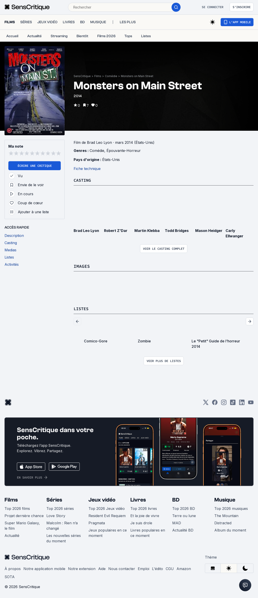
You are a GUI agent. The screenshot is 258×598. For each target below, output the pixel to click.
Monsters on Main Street (137, 76)
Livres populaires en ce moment (147, 532)
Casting (83, 180)
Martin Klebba (147, 230)
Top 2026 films (17, 508)
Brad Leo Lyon (86, 230)
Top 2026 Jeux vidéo (106, 508)
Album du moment (230, 529)
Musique (224, 499)
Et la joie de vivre (144, 515)
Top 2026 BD (183, 508)
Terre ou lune (184, 515)
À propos (13, 568)
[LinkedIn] (241, 403)
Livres (138, 499)
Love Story (55, 515)
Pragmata (96, 522)
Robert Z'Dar (115, 230)
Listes (82, 308)
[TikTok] (232, 403)
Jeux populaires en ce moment (107, 532)
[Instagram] (223, 403)
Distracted (222, 522)
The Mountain (226, 515)
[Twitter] (205, 403)
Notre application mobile (44, 568)
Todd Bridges (177, 230)
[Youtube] (250, 403)
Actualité (12, 535)
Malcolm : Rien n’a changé (62, 525)
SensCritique (82, 76)
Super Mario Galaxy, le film (22, 525)
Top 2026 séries (60, 508)
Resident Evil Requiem (107, 515)
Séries (54, 499)
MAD (176, 522)
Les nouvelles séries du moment (63, 538)
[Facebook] (214, 403)
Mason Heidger (208, 230)
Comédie (111, 76)
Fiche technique (87, 168)
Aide (102, 568)
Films (97, 76)
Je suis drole (141, 522)
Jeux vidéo (101, 499)
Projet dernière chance (24, 515)
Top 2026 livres (143, 508)
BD (175, 499)
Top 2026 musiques (231, 508)
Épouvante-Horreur (123, 150)
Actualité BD (182, 529)
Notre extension (81, 568)
